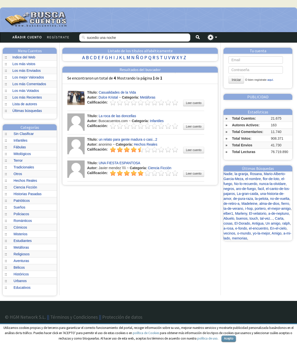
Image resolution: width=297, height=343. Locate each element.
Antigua (257, 223)
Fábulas (20, 147)
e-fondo (241, 228)
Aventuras (21, 261)
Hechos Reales (25, 181)
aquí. (270, 79)
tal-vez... (266, 218)
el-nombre (253, 179)
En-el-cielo (278, 228)
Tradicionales (24, 167)
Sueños (19, 207)
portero (260, 209)
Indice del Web (23, 57)
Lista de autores (24, 104)
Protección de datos (122, 317)
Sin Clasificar (24, 134)
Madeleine (249, 204)
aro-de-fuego (246, 189)
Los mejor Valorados (28, 77)
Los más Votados (25, 91)
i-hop (249, 209)
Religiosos (22, 254)
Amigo (277, 233)
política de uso (207, 338)
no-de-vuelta (279, 199)
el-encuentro (258, 228)
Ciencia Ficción (25, 187)
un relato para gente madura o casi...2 (128, 139)
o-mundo (244, 233)
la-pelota (261, 199)
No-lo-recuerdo (245, 184)
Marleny (241, 213)
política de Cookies (146, 333)
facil (261, 189)
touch (253, 218)
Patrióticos (22, 201)
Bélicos (19, 267)
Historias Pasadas (28, 194)
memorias (239, 238)
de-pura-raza (243, 199)
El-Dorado (242, 223)
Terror (18, 160)
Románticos (23, 221)
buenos (242, 218)
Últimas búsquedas (27, 111)
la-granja (241, 174)
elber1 (228, 213)
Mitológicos (22, 154)
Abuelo (228, 218)
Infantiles (20, 140)
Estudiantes (23, 241)
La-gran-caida (247, 194)
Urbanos (20, 281)
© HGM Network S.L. (25, 317)
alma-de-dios (269, 204)
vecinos (229, 233)
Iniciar (236, 80)
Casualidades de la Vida (117, 92)
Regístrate (58, 37)
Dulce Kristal (108, 97)
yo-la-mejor (261, 233)
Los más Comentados (29, 84)
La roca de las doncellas (117, 116)
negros (228, 189)
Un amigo (273, 223)
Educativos (22, 288)
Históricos (21, 274)
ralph (286, 223)
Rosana (256, 174)
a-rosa (228, 228)
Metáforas (21, 247)
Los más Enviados (26, 71)
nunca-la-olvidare (272, 184)
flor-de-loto (271, 179)
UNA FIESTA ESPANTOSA (119, 163)
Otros (18, 174)
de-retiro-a (231, 204)
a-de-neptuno (278, 213)
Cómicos (20, 227)
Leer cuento (193, 103)
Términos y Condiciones (74, 317)
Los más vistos (23, 64)
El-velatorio (257, 213)
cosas (228, 223)
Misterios (20, 234)
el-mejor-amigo (279, 209)
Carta (279, 218)
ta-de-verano (233, 209)
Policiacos (21, 214)
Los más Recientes (27, 97)
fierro (285, 204)
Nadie (228, 174)
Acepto (228, 338)
